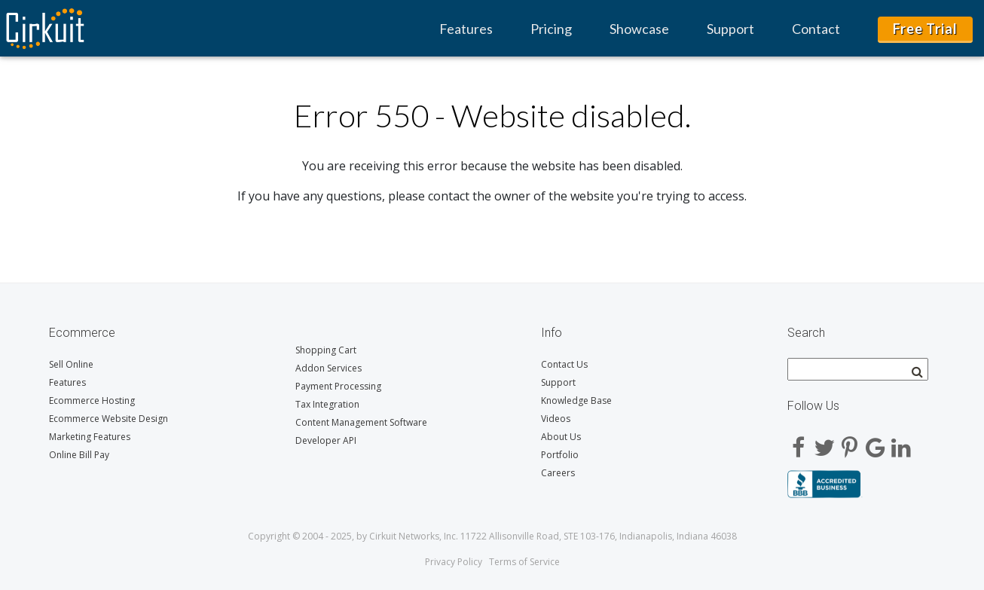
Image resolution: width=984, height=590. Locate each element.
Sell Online (71, 364)
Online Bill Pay (79, 454)
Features (466, 28)
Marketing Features (89, 436)
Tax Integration (327, 404)
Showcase (639, 28)
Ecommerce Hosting (92, 400)
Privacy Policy (453, 561)
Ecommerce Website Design (108, 418)
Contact (816, 28)
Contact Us (564, 364)
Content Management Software (361, 422)
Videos (555, 418)
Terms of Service (524, 561)
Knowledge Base (576, 400)
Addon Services (328, 368)
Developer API (325, 440)
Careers (558, 472)
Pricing (551, 28)
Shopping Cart (325, 350)
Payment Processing (338, 386)
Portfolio (560, 454)
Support (730, 28)
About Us (561, 436)
